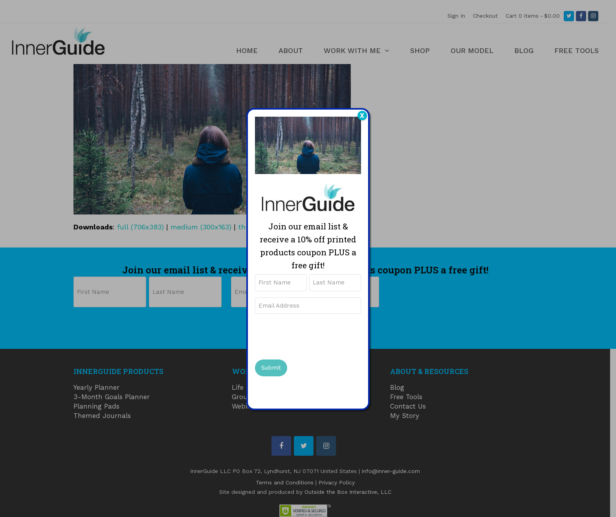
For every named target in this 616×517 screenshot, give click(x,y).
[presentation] (314, 335)
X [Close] (362, 115)
